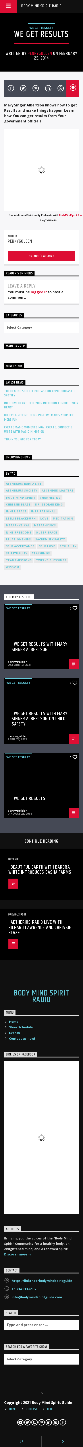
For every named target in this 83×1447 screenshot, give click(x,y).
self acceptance (20, 546)
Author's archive (41, 256)
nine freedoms (19, 532)
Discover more (17, 1254)
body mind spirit (20, 498)
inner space (16, 511)
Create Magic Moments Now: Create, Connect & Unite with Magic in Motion (38, 429)
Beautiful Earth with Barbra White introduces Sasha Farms (39, 869)
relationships (18, 539)
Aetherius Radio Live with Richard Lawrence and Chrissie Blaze (39, 927)
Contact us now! (22, 1038)
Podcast (32, 1409)
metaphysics (45, 525)
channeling (50, 498)
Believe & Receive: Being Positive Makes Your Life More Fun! (39, 417)
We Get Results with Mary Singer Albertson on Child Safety (40, 719)
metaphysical (18, 525)
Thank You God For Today (22, 439)
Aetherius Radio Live (24, 484)
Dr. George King (49, 504)
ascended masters (57, 490)
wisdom (12, 567)
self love (47, 546)
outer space (46, 532)
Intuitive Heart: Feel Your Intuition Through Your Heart (41, 405)
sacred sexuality (50, 539)
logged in (39, 292)
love (44, 518)
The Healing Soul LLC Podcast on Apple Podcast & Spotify (39, 393)
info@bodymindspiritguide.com (37, 1297)
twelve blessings (51, 560)
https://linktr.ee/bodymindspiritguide (42, 1281)
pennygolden (40, 53)
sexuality (68, 546)
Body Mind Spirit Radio (41, 6)
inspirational (43, 511)
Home (13, 1021)
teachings (41, 553)
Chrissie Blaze (18, 504)
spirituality (16, 553)
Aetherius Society (21, 490)
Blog (50, 1409)
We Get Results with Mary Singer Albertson (40, 647)
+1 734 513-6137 (24, 1289)
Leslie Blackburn (21, 518)
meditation (63, 518)
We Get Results (41, 28)
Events (14, 1033)
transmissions (19, 560)
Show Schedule (21, 1027)
